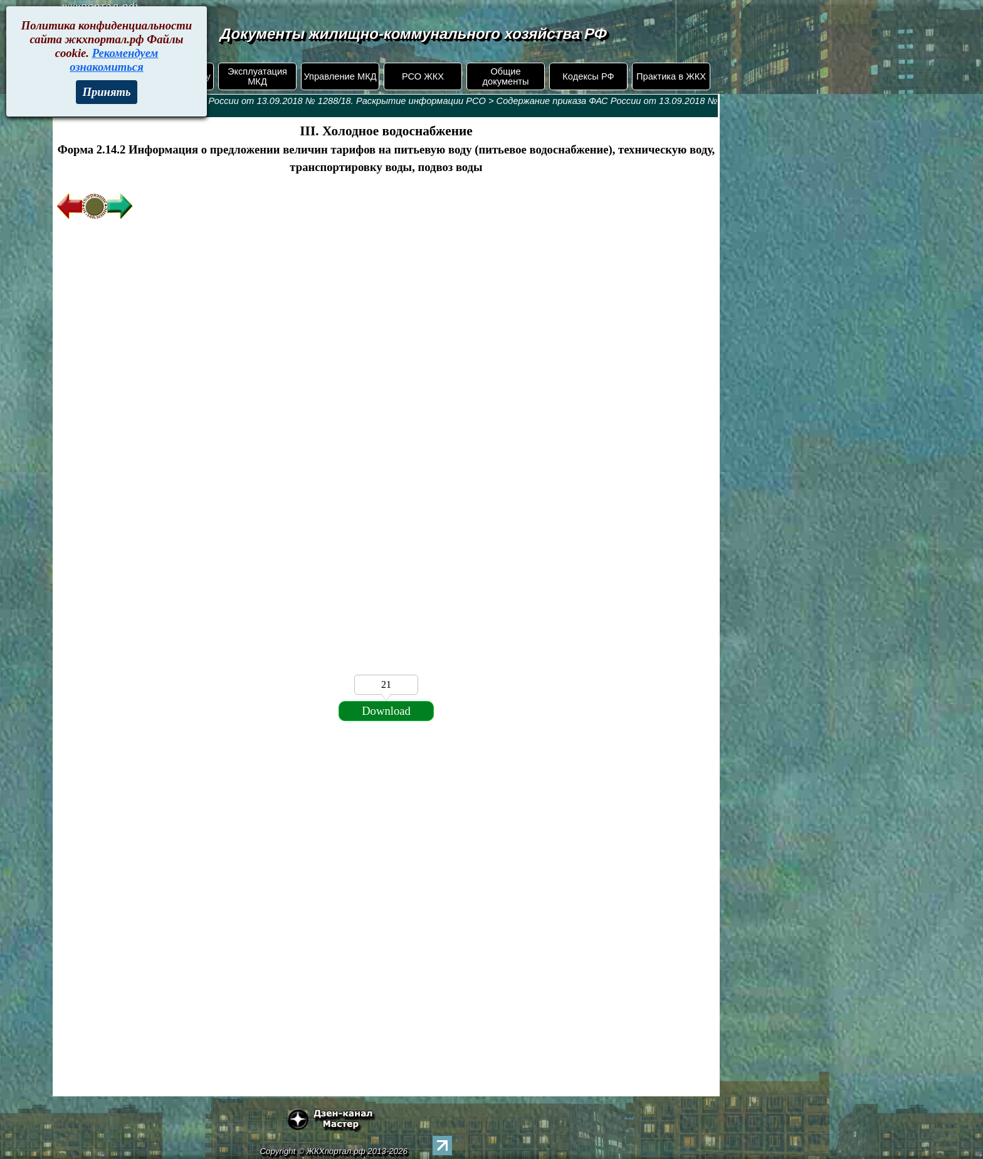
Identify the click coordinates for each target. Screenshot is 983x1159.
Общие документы (505, 76)
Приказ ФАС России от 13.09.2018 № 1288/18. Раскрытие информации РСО (320, 101)
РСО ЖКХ (423, 76)
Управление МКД (339, 76)
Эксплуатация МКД (257, 76)
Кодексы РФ (588, 76)
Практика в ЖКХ (671, 76)
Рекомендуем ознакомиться (114, 59)
